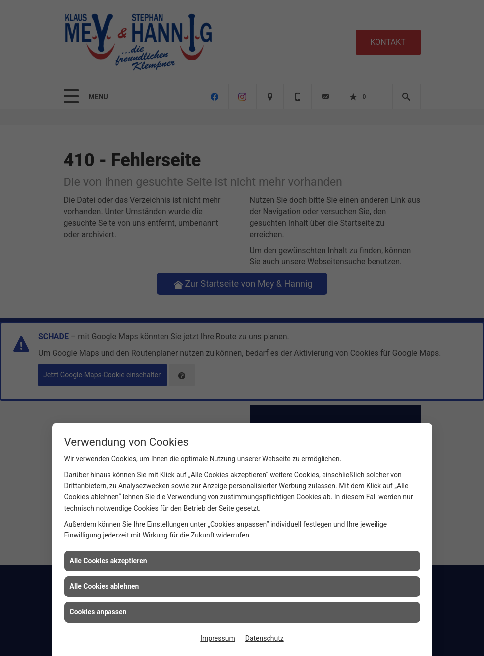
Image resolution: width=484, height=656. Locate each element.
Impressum (217, 638)
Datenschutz (264, 638)
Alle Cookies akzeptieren (108, 561)
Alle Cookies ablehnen (104, 586)
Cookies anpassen (98, 612)
